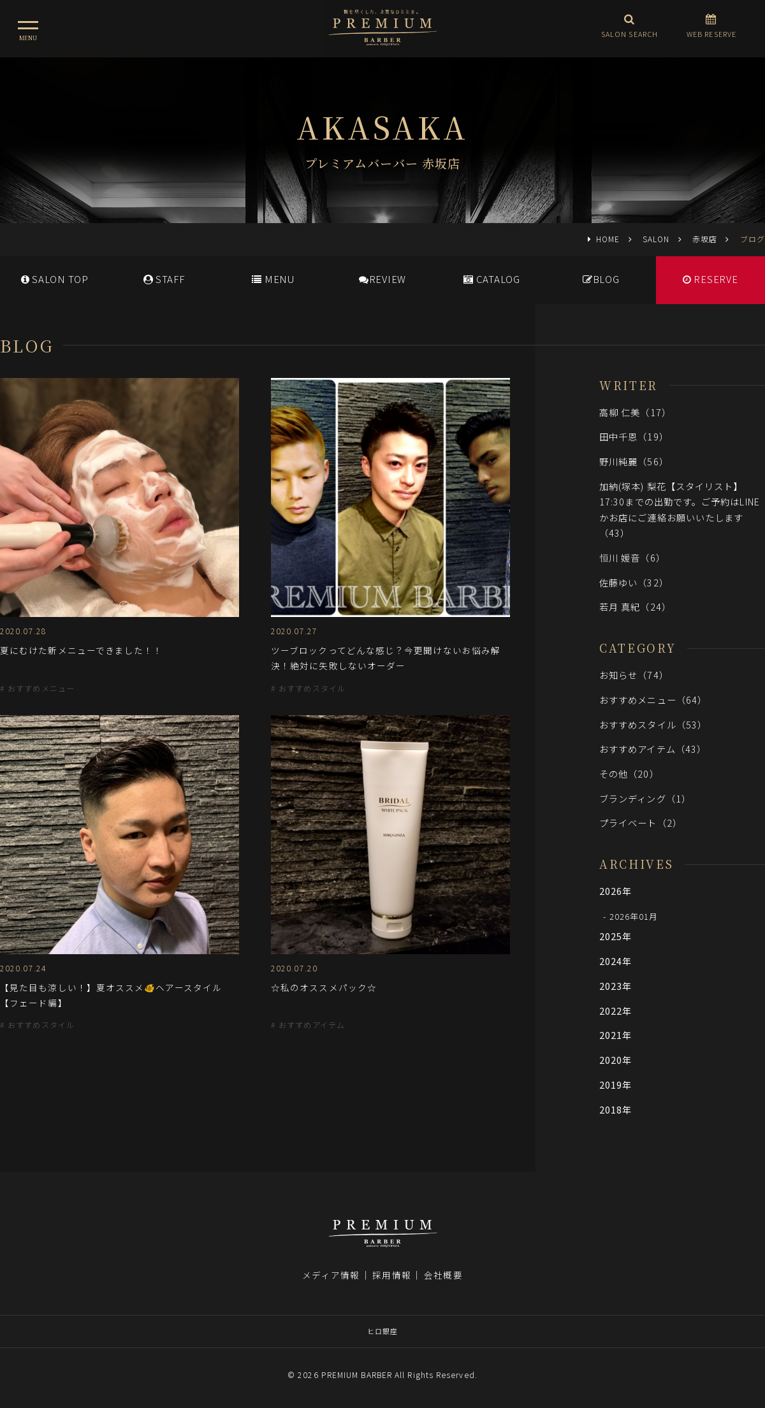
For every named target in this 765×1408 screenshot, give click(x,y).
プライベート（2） (640, 822)
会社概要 (443, 1274)
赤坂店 (704, 238)
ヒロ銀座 (382, 1331)
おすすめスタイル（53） (653, 724)
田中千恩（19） (634, 436)
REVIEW (382, 279)
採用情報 (391, 1274)
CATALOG (491, 279)
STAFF (164, 279)
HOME (608, 238)
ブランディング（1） (645, 798)
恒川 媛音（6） (632, 557)
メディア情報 (331, 1274)
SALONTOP (55, 279)
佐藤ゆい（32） (634, 582)
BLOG (601, 279)
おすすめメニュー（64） (653, 699)
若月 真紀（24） (635, 606)
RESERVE (710, 279)
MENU (273, 279)
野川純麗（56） (634, 461)
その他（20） (629, 773)
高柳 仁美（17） (635, 412)
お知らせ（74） (634, 674)
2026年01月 (634, 916)
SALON (656, 238)
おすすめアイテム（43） (652, 748)
